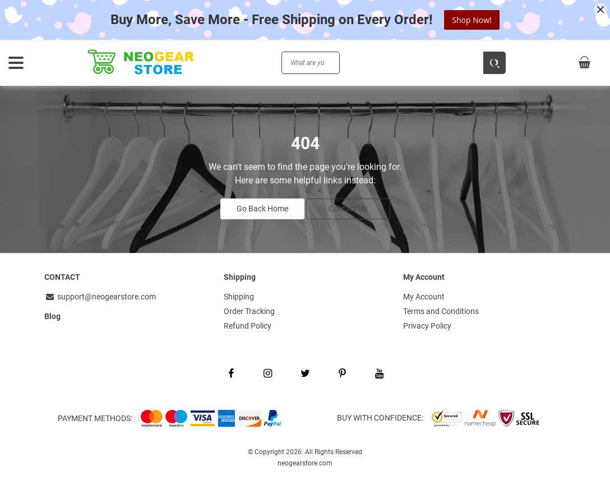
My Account (424, 296)
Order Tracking (249, 311)
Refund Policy (247, 325)
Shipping (239, 296)
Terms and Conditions (441, 311)
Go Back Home (262, 208)
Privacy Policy (427, 325)
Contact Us (348, 208)
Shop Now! (471, 20)
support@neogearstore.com (100, 296)
